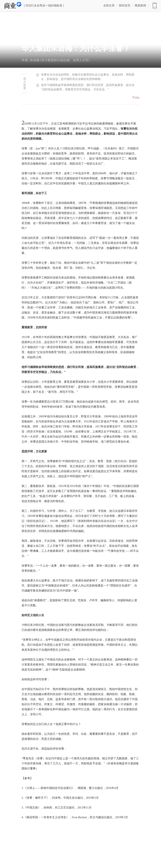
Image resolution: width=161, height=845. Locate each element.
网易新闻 (155, 6)
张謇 (125, 123)
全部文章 (109, 5)
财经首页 (124, 5)
